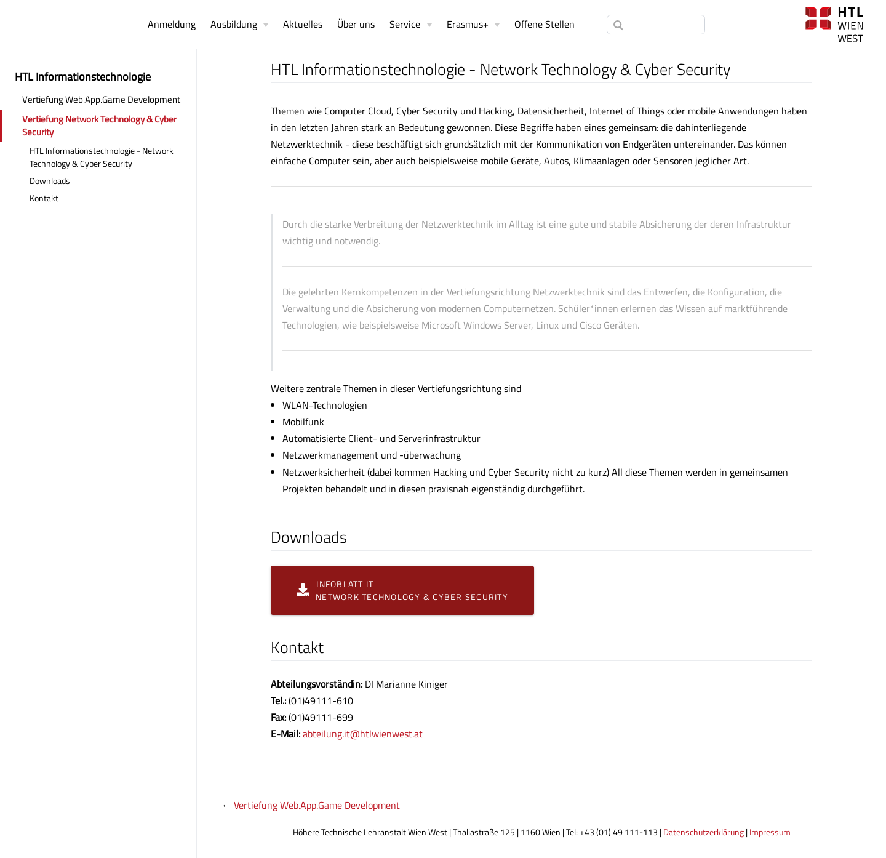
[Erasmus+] (473, 24)
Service (404, 24)
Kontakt (44, 198)
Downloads (50, 181)
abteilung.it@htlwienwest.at (363, 733)
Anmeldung (172, 24)
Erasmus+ (468, 24)
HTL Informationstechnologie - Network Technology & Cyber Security (102, 157)
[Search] (656, 24)
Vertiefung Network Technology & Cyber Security (99, 125)
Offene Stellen (544, 24)
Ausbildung (233, 24)
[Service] (410, 24)
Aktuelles (302, 24)
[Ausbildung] (239, 24)
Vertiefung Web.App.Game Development (101, 99)
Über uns (356, 24)
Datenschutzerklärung (703, 832)
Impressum (770, 832)
